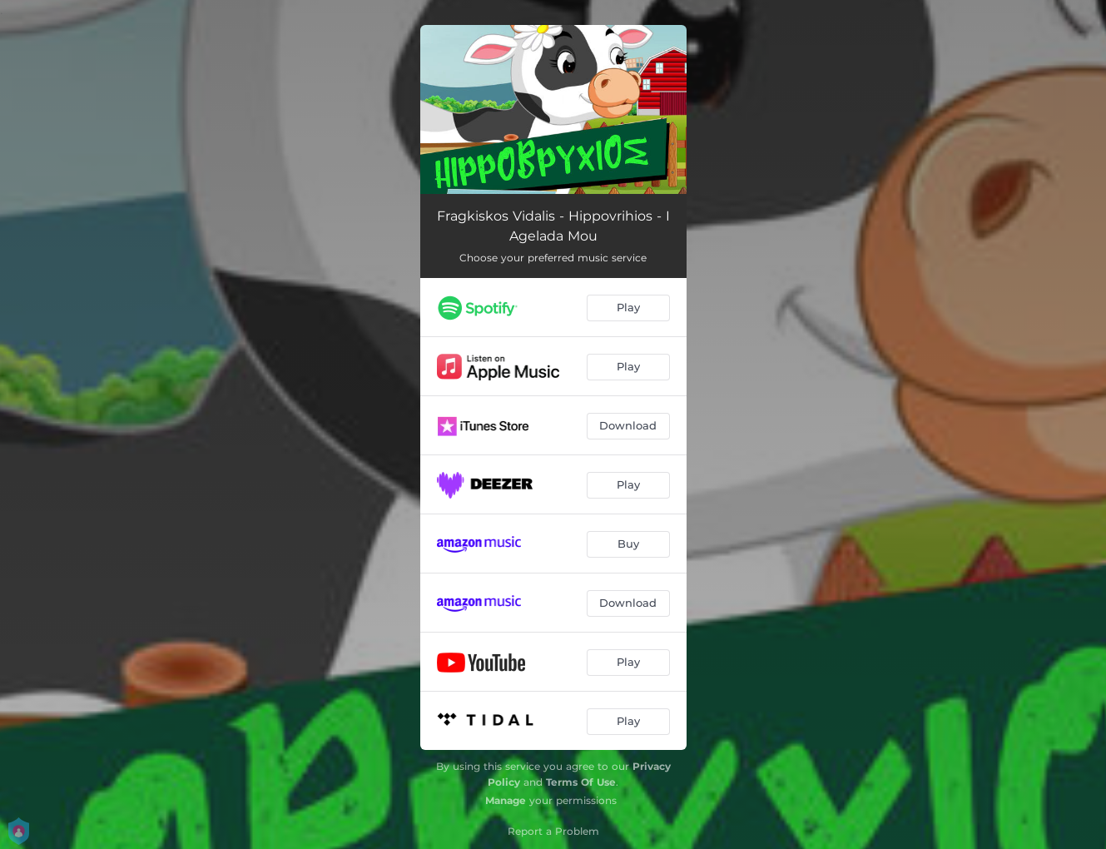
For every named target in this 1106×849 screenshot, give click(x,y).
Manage (505, 800)
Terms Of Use (581, 782)
